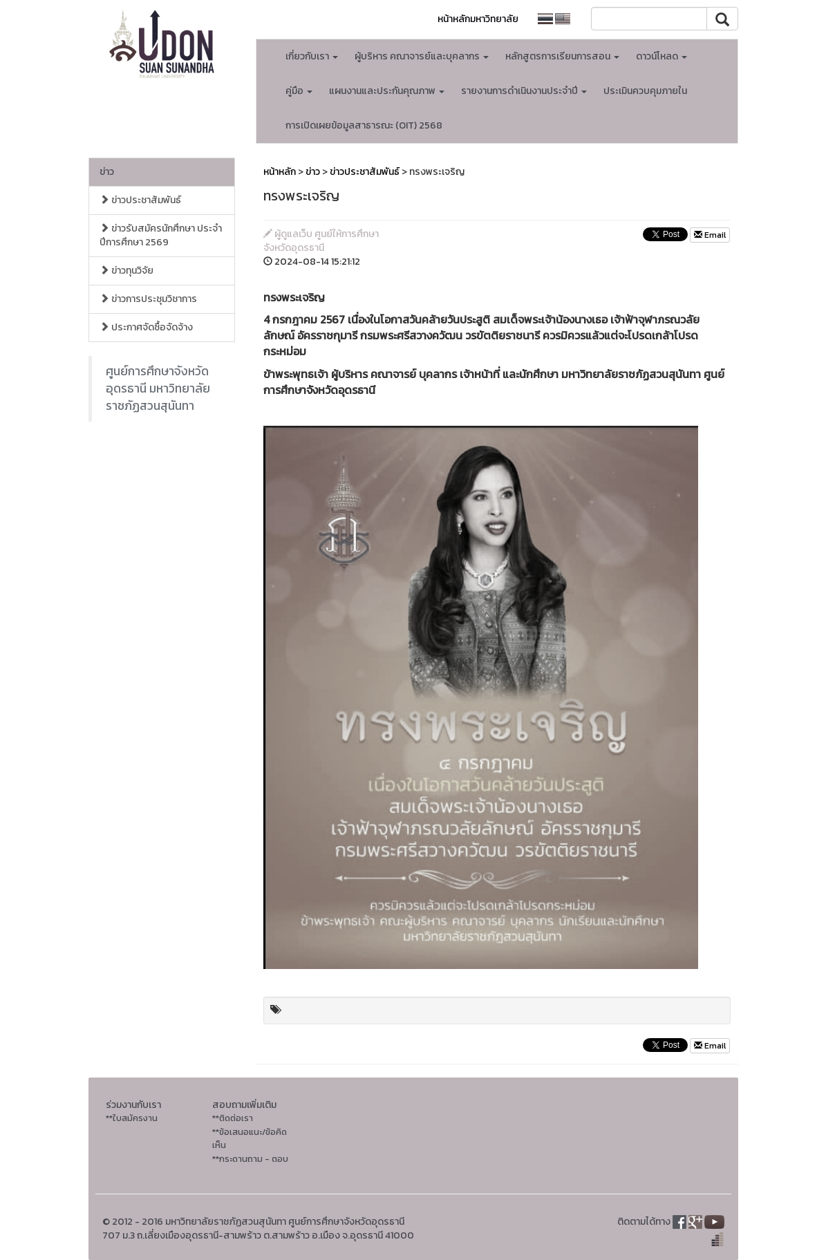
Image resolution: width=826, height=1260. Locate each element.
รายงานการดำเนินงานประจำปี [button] (524, 91)
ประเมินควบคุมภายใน (645, 91)
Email (710, 235)
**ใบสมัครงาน (132, 1118)
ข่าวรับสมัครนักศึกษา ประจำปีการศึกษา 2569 (161, 235)
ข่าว (107, 171)
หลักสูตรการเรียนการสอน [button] (562, 56)
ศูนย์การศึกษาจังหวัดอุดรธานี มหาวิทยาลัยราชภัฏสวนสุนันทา (158, 388)
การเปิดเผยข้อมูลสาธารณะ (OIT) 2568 (363, 125)
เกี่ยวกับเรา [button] (311, 56)
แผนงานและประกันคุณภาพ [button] (386, 91)
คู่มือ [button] (298, 91)
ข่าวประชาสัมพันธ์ (140, 200)
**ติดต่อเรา (232, 1118)
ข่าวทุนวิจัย (126, 270)
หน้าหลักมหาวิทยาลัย (478, 19)
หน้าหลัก (279, 171)
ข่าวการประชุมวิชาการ (148, 299)
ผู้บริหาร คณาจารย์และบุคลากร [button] (422, 56)
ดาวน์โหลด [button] (661, 56)
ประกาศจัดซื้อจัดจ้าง (146, 327)
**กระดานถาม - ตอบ (250, 1158)
